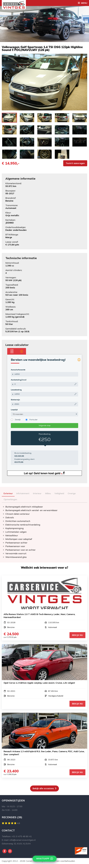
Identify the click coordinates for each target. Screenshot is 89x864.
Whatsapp (44, 858)
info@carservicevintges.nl (22, 840)
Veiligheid (59, 493)
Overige (72, 493)
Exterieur (8, 493)
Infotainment (22, 493)
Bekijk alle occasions (44, 788)
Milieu (48, 493)
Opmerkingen (10, 499)
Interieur (37, 493)
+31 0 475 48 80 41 (22, 836)
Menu (82, 3)
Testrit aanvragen (75, 163)
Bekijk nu (77, 635)
